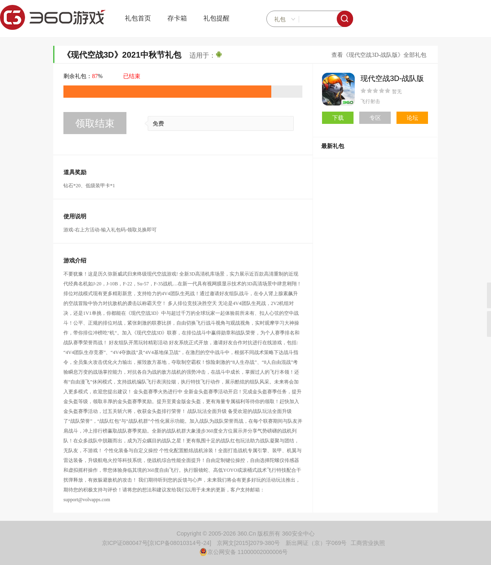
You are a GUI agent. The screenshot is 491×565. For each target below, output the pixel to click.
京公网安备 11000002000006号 (243, 552)
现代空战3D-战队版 (392, 78)
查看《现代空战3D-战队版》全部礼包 (378, 55)
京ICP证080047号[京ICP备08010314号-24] (157, 543)
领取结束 (95, 123)
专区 (375, 117)
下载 (338, 117)
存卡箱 (177, 18)
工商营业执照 (368, 543)
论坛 (412, 117)
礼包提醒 (216, 18)
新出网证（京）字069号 (316, 543)
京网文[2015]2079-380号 (248, 543)
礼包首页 (138, 18)
